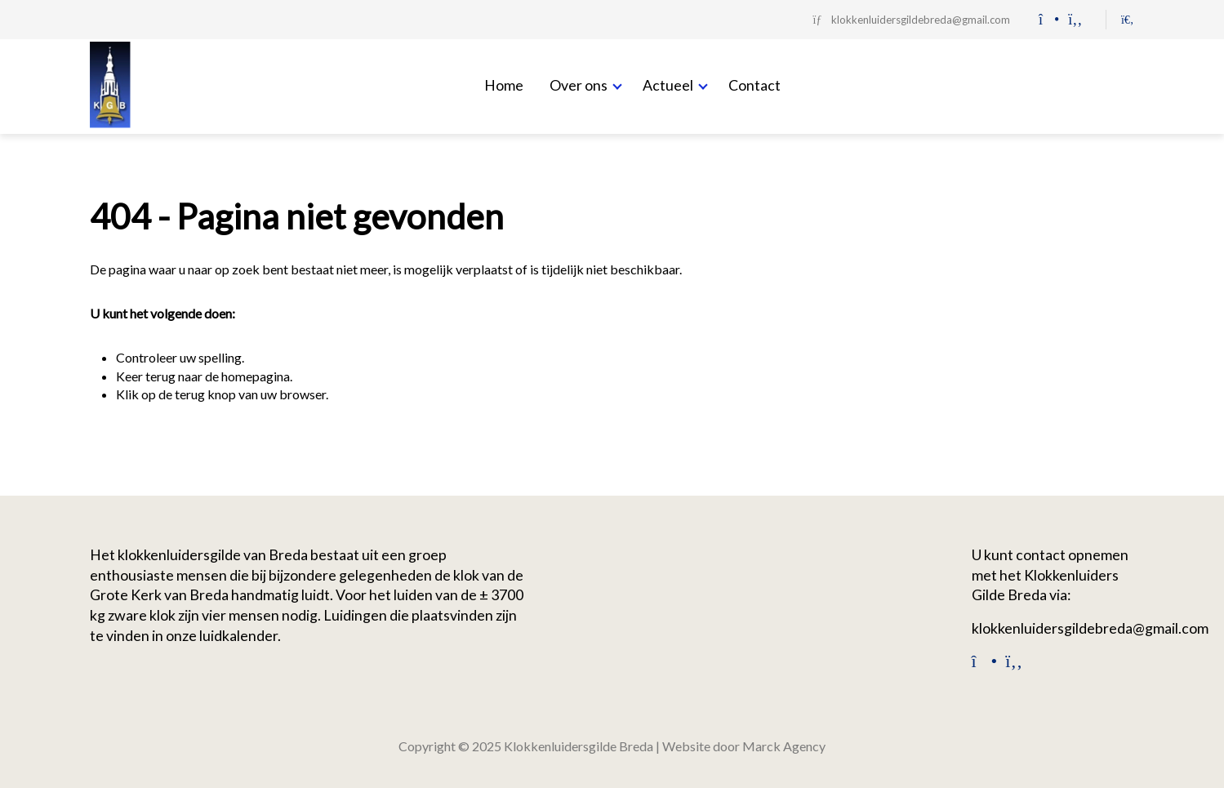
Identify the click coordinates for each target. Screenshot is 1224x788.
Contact (754, 85)
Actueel (668, 85)
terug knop (205, 394)
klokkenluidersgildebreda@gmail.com (1090, 628)
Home (503, 85)
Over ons (579, 85)
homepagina (255, 376)
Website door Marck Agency (744, 746)
